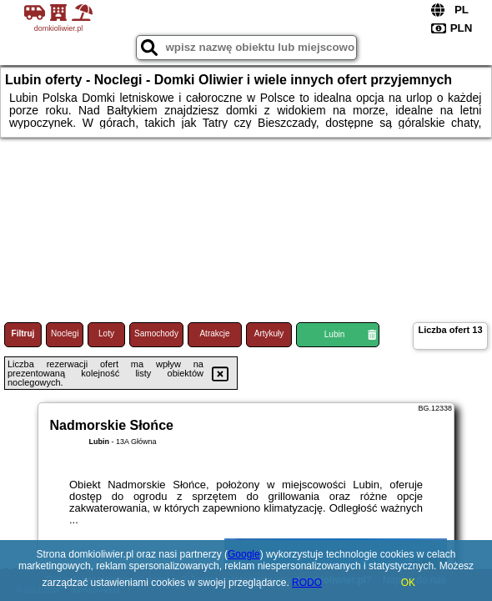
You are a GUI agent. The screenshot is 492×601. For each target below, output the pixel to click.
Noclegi (64, 333)
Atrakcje (214, 333)
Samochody (156, 333)
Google (244, 554)
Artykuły (269, 333)
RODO (307, 582)
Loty (106, 333)
